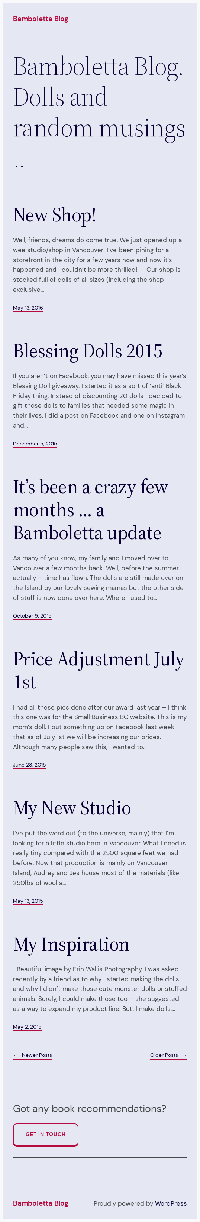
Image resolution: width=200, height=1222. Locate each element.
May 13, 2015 (28, 901)
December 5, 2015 (35, 443)
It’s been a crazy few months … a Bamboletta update (90, 509)
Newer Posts (32, 1055)
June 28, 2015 (29, 764)
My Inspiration (71, 943)
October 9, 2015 (32, 615)
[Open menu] (182, 18)
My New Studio (72, 807)
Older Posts (168, 1055)
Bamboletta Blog (40, 18)
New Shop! (54, 214)
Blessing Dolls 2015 (87, 350)
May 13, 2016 (28, 307)
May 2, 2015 (27, 1027)
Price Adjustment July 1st (99, 670)
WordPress (171, 1203)
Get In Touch (46, 1134)
